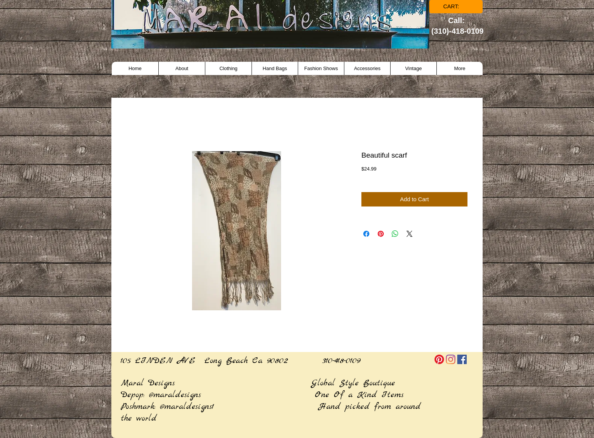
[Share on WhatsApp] (395, 233)
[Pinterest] (439, 359)
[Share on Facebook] (366, 233)
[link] (456, 6)
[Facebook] (462, 359)
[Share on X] (409, 233)
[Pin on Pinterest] (380, 233)
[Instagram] (450, 359)
